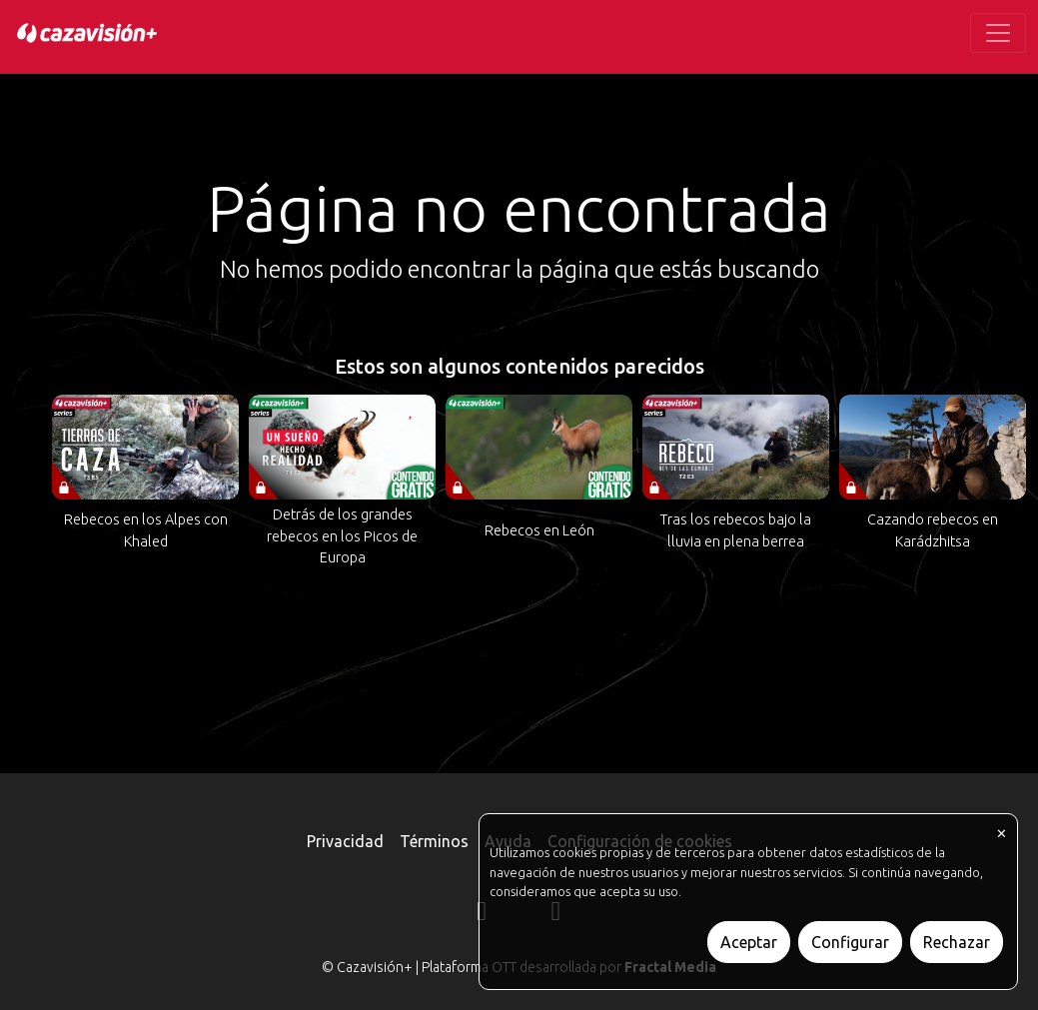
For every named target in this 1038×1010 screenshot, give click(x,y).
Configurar (850, 942)
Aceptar (748, 942)
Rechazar (956, 942)
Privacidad (345, 841)
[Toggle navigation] (998, 33)
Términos (434, 841)
